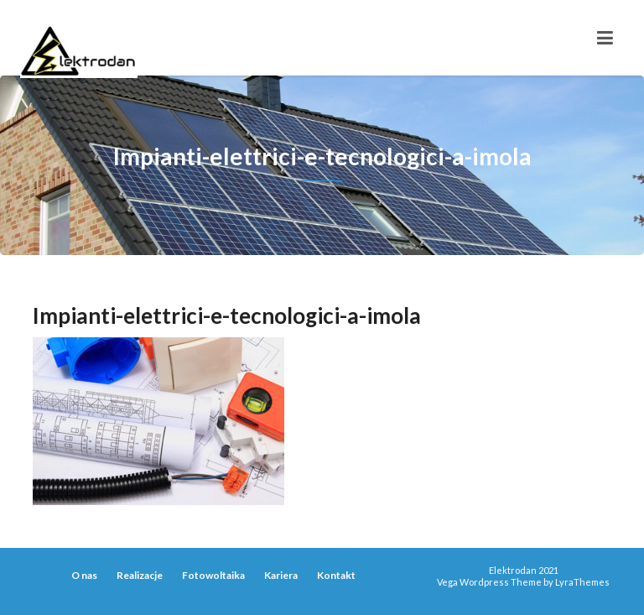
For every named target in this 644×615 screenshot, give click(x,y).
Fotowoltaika (213, 575)
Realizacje (140, 575)
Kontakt (336, 575)
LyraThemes (582, 581)
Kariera (281, 575)
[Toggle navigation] (605, 38)
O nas (84, 575)
